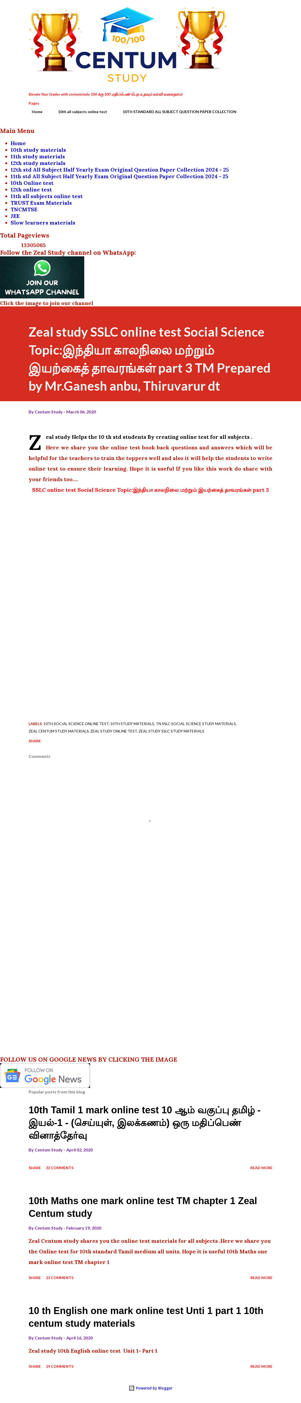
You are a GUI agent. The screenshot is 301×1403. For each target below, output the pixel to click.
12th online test (31, 189)
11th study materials (38, 156)
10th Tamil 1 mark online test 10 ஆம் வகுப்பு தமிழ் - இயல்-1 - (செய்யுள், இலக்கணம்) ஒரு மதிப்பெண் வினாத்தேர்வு (145, 1123)
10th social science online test (76, 723)
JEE (15, 216)
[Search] (245, 9)
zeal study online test (113, 731)
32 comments (59, 1167)
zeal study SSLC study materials (171, 731)
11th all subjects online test (47, 196)
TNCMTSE (24, 209)
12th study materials (38, 163)
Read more (261, 1167)
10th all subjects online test (79, 111)
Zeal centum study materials (59, 731)
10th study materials (38, 149)
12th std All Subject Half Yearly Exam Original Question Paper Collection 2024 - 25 (120, 169)
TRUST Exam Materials (41, 202)
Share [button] (35, 741)
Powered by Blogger (150, 1388)
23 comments (59, 1277)
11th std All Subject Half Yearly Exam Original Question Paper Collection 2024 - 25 (119, 176)
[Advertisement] (150, 651)
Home (34, 111)
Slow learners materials (43, 222)
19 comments (59, 1366)
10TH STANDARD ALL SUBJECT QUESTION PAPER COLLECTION (176, 111)
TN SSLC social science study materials (196, 723)
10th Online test (32, 183)
